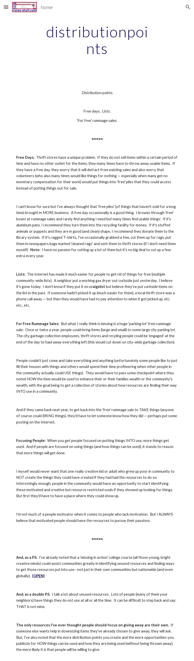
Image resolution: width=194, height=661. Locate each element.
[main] (96, 40)
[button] (6, 7)
